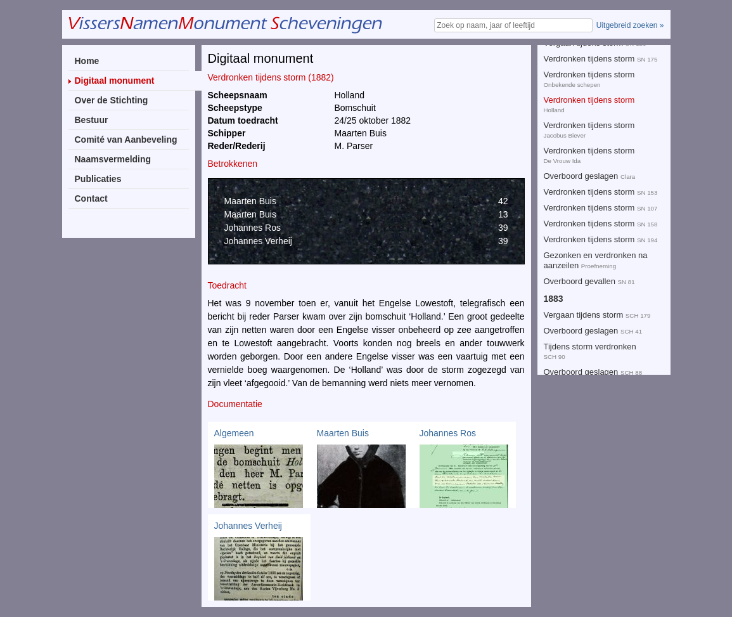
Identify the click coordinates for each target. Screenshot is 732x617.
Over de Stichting (111, 100)
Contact (91, 198)
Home (87, 61)
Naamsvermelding (113, 159)
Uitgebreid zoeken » (630, 25)
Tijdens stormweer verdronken (599, 152)
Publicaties (98, 179)
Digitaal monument (115, 80)
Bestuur (91, 120)
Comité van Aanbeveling (126, 139)
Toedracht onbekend (581, 126)
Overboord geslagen (581, 83)
